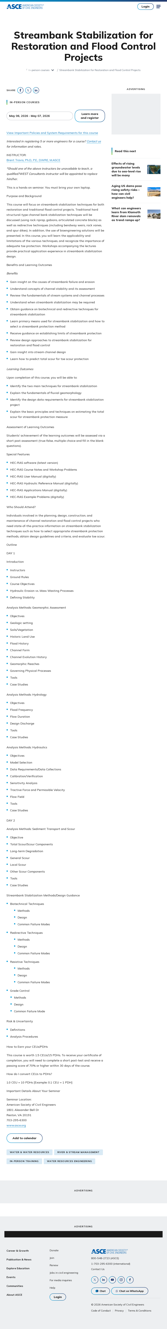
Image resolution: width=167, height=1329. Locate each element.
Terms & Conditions (139, 1310)
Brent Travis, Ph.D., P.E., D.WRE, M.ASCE (33, 160)
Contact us (94, 141)
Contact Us (98, 1269)
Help (52, 1287)
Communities (15, 1281)
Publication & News (19, 1258)
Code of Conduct (101, 1310)
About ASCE (14, 1289)
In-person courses (39, 70)
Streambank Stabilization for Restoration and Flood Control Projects (100, 70)
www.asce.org (16, 1125)
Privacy (119, 1310)
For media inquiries (61, 1280)
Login (146, 6)
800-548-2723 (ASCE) (105, 1258)
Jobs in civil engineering (64, 1272)
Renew (54, 1265)
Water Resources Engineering (69, 1161)
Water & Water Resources (29, 1152)
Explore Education (18, 1265)
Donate (54, 1250)
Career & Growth (18, 1250)
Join (52, 1257)
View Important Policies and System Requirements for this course (52, 133)
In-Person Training (24, 1161)
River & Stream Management (78, 1152)
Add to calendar (25, 1138)
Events (11, 1273)
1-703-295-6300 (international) (110, 1263)
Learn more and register (90, 116)
